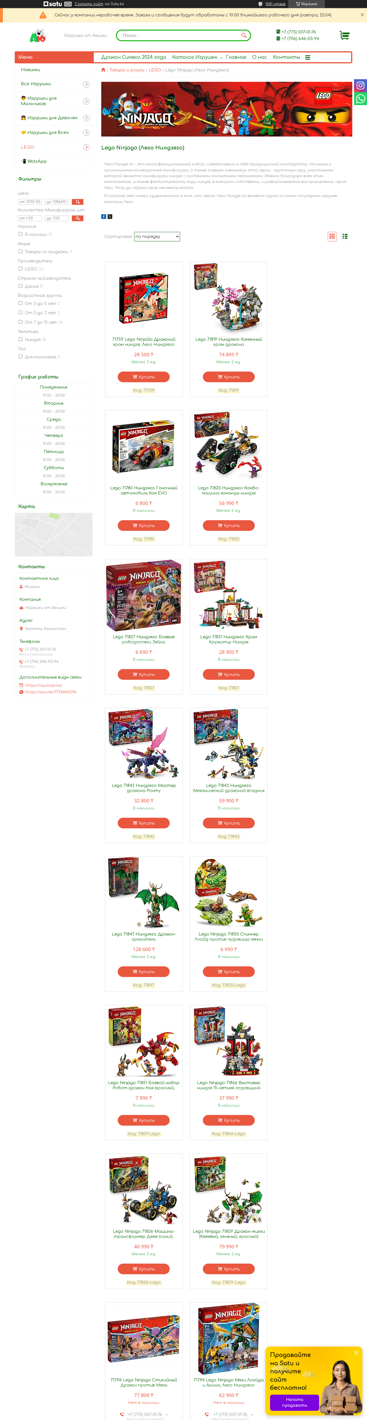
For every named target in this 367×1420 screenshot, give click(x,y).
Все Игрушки (36, 84)
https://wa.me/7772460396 (50, 692)
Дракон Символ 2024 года (133, 57)
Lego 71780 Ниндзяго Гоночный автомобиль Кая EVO (310, 342)
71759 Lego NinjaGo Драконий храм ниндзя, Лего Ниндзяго (143, 342)
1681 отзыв (275, 4)
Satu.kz (214, 1409)
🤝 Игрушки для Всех (45, 132)
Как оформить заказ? (45, 1386)
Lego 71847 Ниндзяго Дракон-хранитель (310, 640)
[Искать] (244, 35)
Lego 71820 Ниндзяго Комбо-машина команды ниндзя (143, 491)
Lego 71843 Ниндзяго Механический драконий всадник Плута (227, 642)
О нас (259, 57)
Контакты (286, 57)
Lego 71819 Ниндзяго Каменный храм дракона (226, 342)
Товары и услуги (126, 70)
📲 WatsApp (34, 161)
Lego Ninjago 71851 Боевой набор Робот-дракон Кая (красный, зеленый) (227, 791)
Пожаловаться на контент (204, 1415)
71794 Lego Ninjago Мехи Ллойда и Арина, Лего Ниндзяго (143, 1087)
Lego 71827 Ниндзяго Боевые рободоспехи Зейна (227, 491)
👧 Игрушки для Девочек (49, 118)
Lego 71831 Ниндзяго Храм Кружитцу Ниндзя (310, 491)
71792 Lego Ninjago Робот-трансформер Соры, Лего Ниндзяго (226, 1089)
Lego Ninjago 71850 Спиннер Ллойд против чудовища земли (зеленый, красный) (143, 791)
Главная (236, 57)
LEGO (155, 70)
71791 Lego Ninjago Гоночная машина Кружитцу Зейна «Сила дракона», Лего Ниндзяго (310, 1089)
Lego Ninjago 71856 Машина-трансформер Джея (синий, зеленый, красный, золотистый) (143, 940)
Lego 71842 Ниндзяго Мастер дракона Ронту (143, 640)
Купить (146, 377)
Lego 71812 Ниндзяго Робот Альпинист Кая (226, 1235)
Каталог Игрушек (194, 57)
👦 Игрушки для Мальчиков (39, 101)
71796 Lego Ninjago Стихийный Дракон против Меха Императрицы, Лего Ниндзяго (310, 940)
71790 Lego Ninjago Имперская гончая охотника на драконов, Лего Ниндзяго (143, 1237)
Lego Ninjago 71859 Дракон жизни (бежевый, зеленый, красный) (227, 938)
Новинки (30, 69)
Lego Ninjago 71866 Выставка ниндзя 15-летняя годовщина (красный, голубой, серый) (310, 791)
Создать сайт (89, 4)
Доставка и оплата (44, 1371)
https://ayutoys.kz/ (43, 686)
